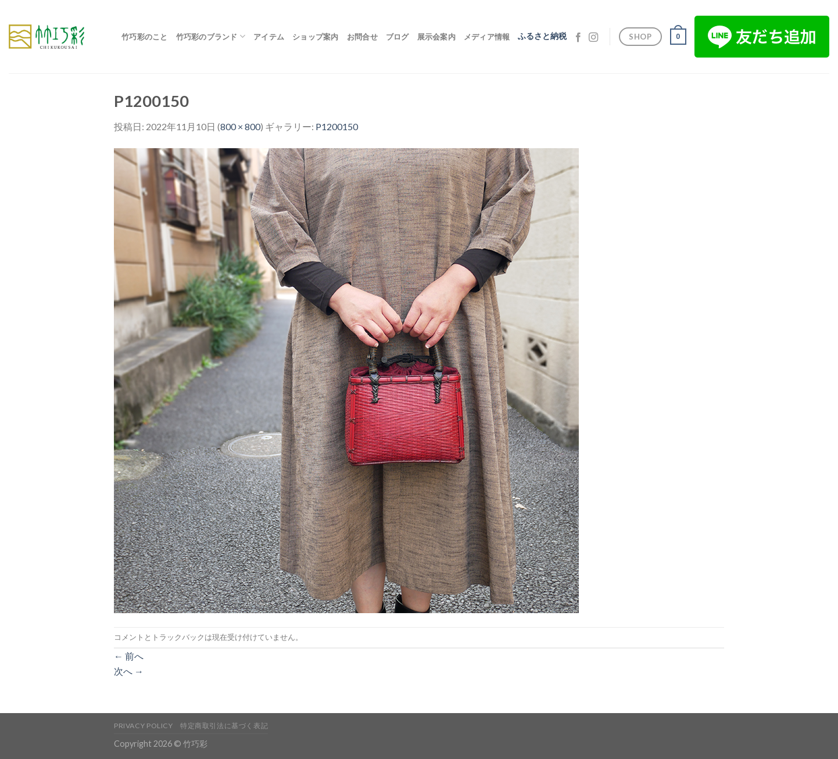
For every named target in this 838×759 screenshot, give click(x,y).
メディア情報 (487, 36)
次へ (129, 670)
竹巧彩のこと (144, 36)
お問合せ (362, 36)
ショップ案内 (315, 36)
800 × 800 (240, 126)
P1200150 (337, 126)
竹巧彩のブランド (211, 36)
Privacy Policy (143, 725)
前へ (129, 655)
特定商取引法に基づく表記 (224, 725)
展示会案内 (436, 36)
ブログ (397, 36)
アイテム (268, 36)
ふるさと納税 (542, 36)
